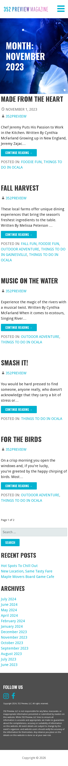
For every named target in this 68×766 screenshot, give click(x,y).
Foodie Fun (31, 162)
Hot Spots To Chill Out (19, 566)
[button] (62, 8)
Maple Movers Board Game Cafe (27, 576)
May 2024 (9, 610)
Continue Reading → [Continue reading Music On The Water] (18, 327)
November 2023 (14, 637)
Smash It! (14, 362)
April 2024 (9, 615)
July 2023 (8, 659)
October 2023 (12, 643)
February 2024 (13, 621)
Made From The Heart (32, 99)
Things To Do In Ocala (21, 342)
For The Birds (21, 439)
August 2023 (11, 654)
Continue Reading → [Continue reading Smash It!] (18, 409)
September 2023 (14, 648)
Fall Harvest (20, 187)
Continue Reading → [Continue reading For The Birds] (18, 486)
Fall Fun (29, 243)
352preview (16, 116)
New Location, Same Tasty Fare (26, 571)
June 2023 (9, 664)
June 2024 (9, 604)
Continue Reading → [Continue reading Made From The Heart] (18, 153)
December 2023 (14, 632)
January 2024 (12, 626)
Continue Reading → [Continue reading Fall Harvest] (18, 234)
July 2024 (8, 599)
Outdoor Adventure (20, 249)
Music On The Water (29, 280)
